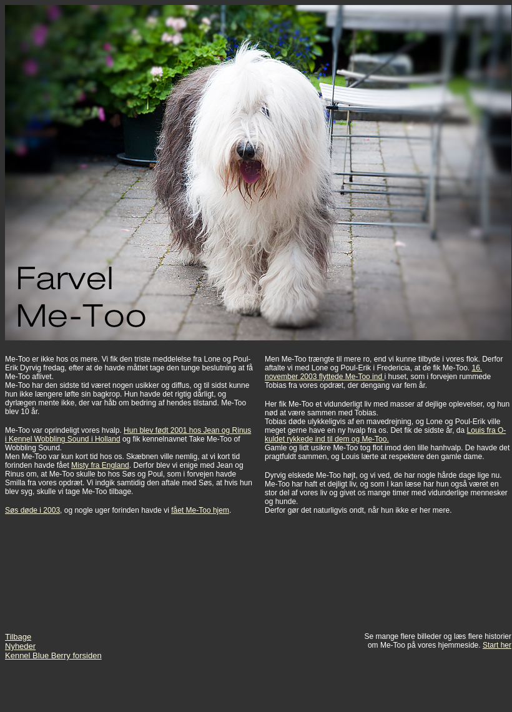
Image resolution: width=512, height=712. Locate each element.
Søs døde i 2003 (32, 510)
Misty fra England (100, 465)
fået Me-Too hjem (200, 510)
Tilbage (18, 636)
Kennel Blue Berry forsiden (53, 655)
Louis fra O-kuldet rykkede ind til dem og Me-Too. (385, 434)
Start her (497, 645)
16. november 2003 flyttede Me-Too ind (373, 372)
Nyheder (20, 646)
